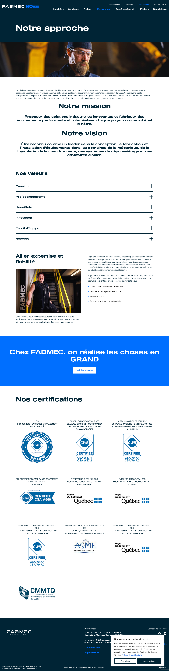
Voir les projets (85, 370)
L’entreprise (103, 9)
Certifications (143, 5)
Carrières (129, 5)
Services (72, 9)
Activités (57, 9)
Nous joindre (160, 9)
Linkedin (165, 633)
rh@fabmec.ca (91, 653)
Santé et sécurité (125, 9)
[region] (137, 650)
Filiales (143, 9)
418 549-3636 (160, 5)
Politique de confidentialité (132, 655)
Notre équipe (114, 5)
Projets (87, 9)
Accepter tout (149, 661)
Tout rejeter (125, 661)
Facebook (159, 633)
